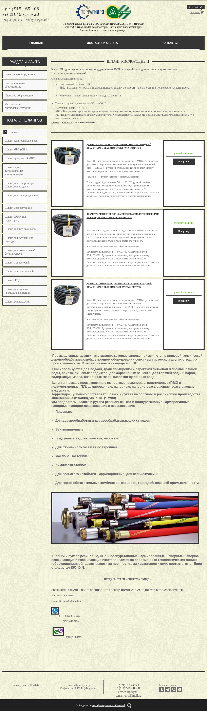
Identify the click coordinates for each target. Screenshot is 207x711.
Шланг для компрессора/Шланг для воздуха (19, 185)
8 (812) (20, 15)
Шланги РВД (12, 280)
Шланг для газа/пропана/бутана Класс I (20, 252)
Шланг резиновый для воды (21, 140)
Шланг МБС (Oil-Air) (18, 149)
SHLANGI (11, 132)
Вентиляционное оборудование (15, 85)
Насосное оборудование (19, 95)
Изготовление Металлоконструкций (18, 106)
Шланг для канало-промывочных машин (18, 291)
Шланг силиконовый (17, 262)
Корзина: (195, 12)
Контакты (169, 42)
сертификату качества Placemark (108, 705)
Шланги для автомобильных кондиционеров (14, 171)
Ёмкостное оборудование (20, 74)
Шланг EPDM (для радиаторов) (16, 218)
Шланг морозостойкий (18, 207)
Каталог (55, 122)
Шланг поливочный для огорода (19, 239)
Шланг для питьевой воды (20, 229)
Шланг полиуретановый (19, 271)
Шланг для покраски (17, 301)
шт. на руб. (196, 7)
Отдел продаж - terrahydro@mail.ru (26, 19)
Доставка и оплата (102, 42)
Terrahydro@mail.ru (70, 601)
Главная (36, 42)
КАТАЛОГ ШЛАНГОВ (24, 120)
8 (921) (20, 9)
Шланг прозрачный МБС (20, 158)
